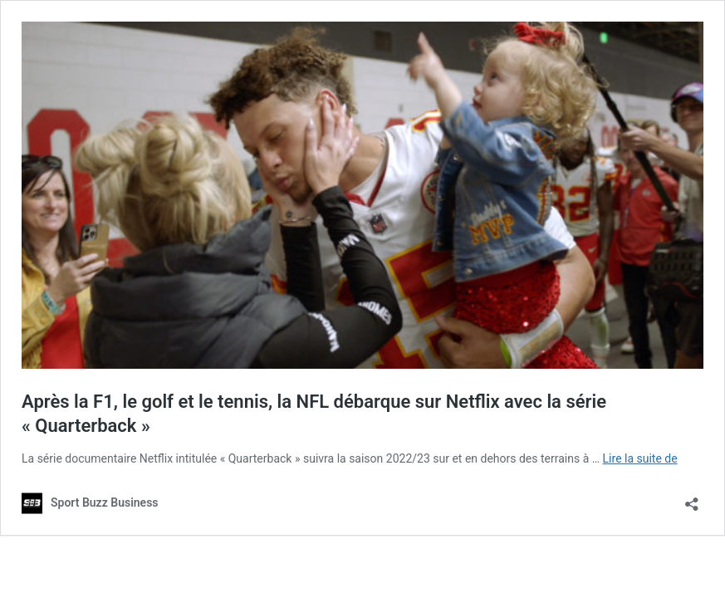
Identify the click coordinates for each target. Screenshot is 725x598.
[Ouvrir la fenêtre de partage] (691, 499)
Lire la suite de (640, 458)
